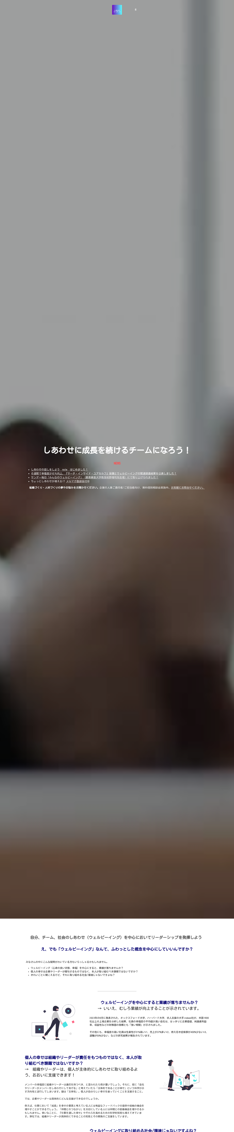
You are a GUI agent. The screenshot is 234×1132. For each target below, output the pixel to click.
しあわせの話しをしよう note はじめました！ (59, 469)
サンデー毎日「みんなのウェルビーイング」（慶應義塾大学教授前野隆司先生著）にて (81, 477)
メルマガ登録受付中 (78, 481)
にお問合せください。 (192, 487)
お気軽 (175, 487)
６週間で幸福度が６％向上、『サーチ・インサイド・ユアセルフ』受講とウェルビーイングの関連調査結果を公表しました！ (104, 473)
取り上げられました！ (145, 477)
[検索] (135, 8)
